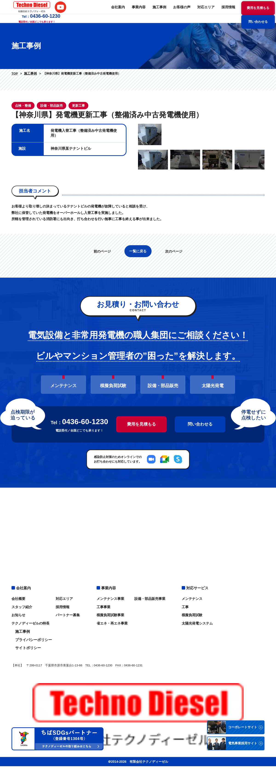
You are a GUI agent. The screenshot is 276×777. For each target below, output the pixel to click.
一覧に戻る (138, 338)
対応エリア (160, 11)
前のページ (99, 338)
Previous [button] (134, 178)
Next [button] (268, 178)
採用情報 (181, 11)
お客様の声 (137, 11)
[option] (201, 178)
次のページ (176, 338)
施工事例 (115, 11)
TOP (14, 73)
